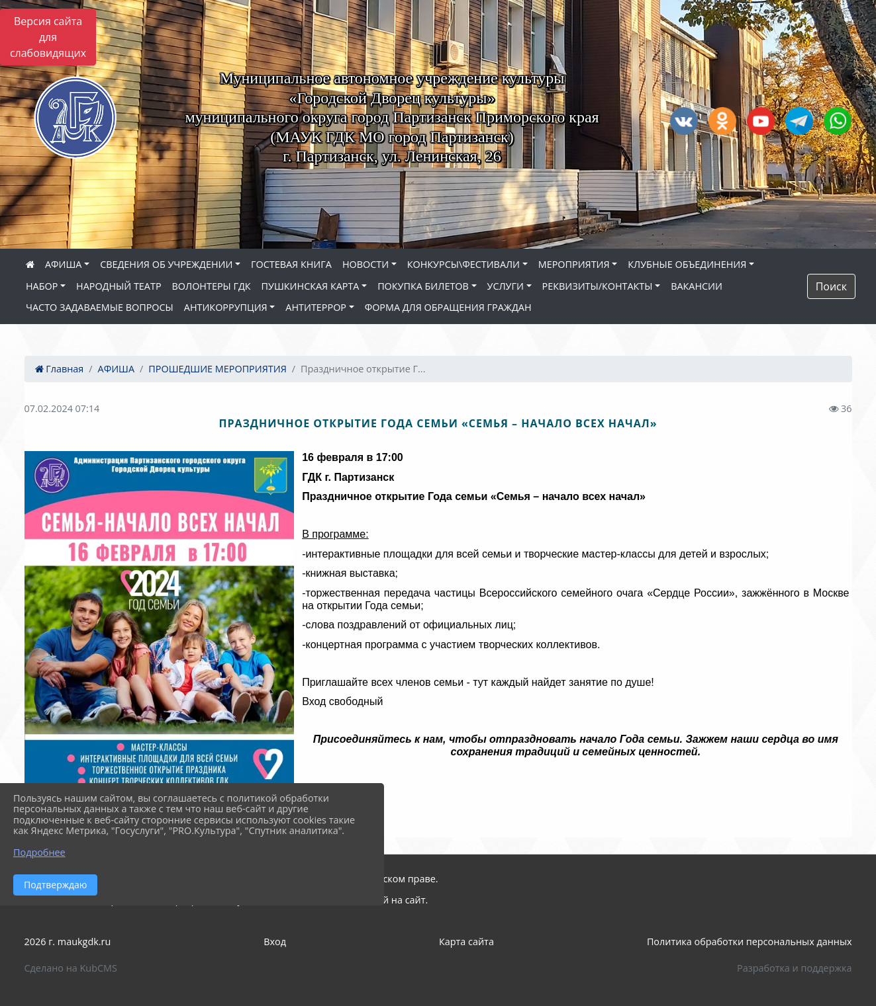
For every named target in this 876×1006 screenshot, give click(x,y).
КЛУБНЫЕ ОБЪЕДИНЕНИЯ (687, 264)
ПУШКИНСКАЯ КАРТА (311, 286)
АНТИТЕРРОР (315, 307)
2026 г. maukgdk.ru (67, 941)
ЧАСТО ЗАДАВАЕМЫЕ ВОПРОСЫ (99, 307)
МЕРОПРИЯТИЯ (574, 264)
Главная (59, 368)
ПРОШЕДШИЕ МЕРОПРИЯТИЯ (217, 368)
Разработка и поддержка (794, 968)
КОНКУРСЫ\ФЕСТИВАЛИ (463, 264)
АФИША (63, 264)
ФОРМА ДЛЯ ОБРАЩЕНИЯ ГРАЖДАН (448, 307)
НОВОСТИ (365, 264)
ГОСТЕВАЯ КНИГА (291, 264)
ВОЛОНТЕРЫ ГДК (211, 286)
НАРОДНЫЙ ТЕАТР (119, 286)
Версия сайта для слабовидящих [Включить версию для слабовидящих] (48, 37)
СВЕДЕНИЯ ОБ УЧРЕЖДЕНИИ (166, 264)
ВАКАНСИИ (696, 286)
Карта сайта (466, 941)
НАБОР (42, 286)
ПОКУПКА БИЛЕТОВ (423, 286)
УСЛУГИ (505, 286)
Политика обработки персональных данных (749, 941)
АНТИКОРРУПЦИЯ (226, 307)
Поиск (831, 286)
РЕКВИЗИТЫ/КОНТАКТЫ (597, 286)
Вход (275, 941)
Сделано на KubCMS (70, 968)
